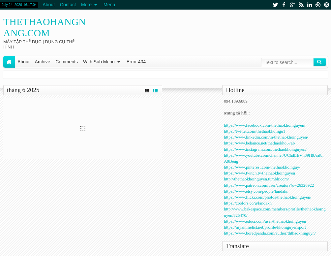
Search (320, 62)
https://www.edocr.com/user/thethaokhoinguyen (265, 221)
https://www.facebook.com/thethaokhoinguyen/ (264, 125)
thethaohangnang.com (44, 27)
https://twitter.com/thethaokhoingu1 (254, 131)
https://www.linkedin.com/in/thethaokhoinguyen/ (266, 137)
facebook (284, 5)
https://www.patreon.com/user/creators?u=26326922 (269, 185)
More (86, 4)
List (155, 89)
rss (301, 5)
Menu (109, 4)
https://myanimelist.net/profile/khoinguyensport (265, 227)
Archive (42, 61)
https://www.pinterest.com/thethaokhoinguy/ (262, 167)
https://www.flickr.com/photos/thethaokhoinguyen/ (267, 197)
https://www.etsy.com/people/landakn (256, 191)
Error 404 (136, 61)
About (49, 4)
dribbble (318, 5)
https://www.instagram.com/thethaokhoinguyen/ (265, 149)
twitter (275, 5)
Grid (147, 89)
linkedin (309, 5)
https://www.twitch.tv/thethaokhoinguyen (259, 173)
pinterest (326, 5)
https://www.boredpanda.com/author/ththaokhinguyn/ (270, 233)
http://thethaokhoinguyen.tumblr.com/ (256, 178)
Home (9, 62)
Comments (66, 61)
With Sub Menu (99, 61)
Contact (68, 4)
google (292, 5)
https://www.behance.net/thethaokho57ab (259, 143)
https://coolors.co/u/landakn (248, 203)
